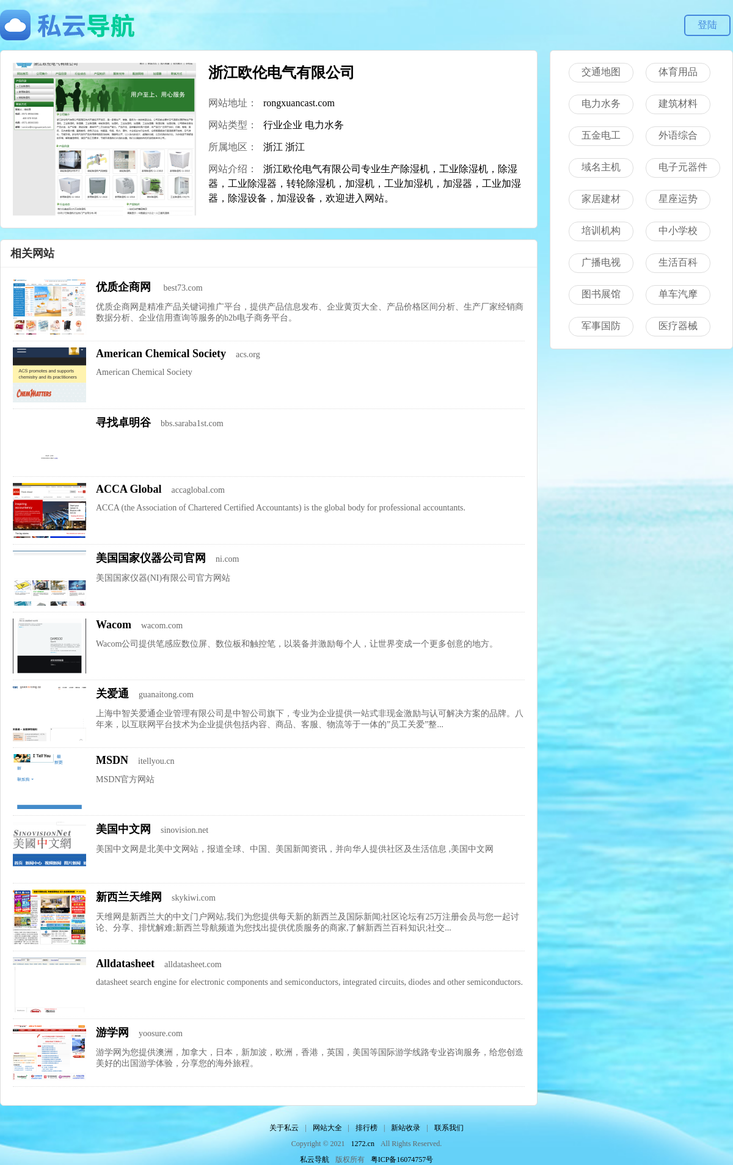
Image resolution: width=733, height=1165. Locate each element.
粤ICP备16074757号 (402, 1159)
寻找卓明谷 (123, 422)
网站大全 (327, 1127)
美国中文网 (123, 829)
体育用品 (678, 72)
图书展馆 (601, 294)
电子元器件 (682, 167)
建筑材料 (678, 103)
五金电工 (601, 135)
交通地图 (601, 72)
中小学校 (678, 230)
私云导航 (314, 1159)
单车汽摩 (678, 294)
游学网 (112, 1032)
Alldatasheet (125, 963)
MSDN (112, 760)
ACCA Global (129, 489)
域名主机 (601, 167)
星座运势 (678, 199)
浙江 (273, 147)
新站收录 (405, 1127)
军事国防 (601, 326)
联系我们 (449, 1127)
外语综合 (678, 135)
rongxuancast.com (299, 103)
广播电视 (601, 262)
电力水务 (324, 125)
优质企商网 (125, 287)
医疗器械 (678, 326)
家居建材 (601, 199)
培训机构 (601, 230)
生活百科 (678, 262)
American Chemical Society (161, 353)
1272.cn (362, 1143)
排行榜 (366, 1127)
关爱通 (112, 694)
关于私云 (284, 1127)
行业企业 (282, 125)
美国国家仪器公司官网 (151, 558)
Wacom (113, 625)
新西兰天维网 (129, 897)
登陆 (707, 25)
